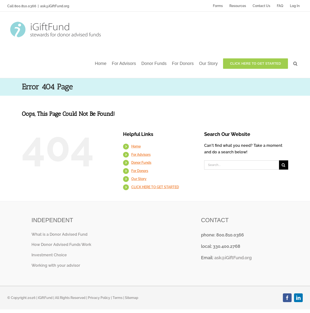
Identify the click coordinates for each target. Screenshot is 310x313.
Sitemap (131, 298)
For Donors (139, 171)
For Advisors (141, 154)
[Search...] (241, 165)
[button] (295, 63)
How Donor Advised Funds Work (61, 244)
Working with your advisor (55, 265)
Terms (118, 298)
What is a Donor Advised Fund (59, 234)
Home (136, 146)
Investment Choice (49, 255)
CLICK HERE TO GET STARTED (155, 187)
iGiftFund (45, 298)
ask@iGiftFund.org (54, 6)
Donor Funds (141, 162)
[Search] (283, 165)
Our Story (139, 179)
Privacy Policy (99, 298)
